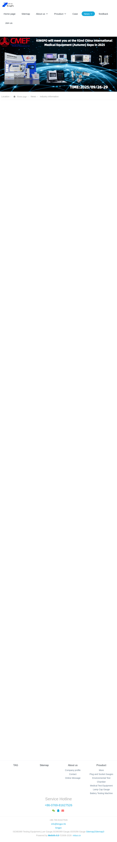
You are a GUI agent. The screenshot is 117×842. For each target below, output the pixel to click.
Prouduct (101, 765)
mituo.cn (77, 835)
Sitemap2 (90, 831)
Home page (10, 14)
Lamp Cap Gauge (101, 789)
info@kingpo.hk (58, 824)
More (101, 770)
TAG (15, 765)
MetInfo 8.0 (53, 835)
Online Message (72, 778)
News (33, 96)
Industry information (49, 96)
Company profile (73, 770)
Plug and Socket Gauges (101, 774)
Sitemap (44, 765)
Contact (72, 774)
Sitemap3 (99, 831)
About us (73, 765)
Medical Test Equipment (101, 785)
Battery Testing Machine (101, 793)
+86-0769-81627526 (58, 805)
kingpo (58, 828)
